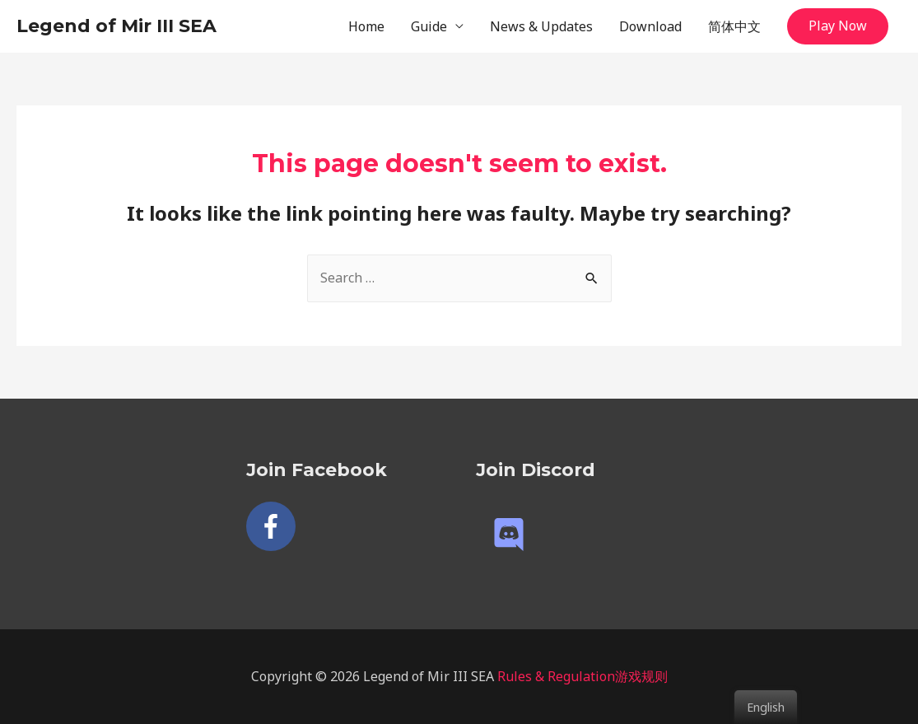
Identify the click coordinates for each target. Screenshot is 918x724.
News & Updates (541, 26)
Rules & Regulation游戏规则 (582, 676)
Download (650, 26)
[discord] (514, 535)
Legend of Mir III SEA (116, 26)
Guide (429, 26)
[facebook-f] (274, 526)
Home (366, 26)
